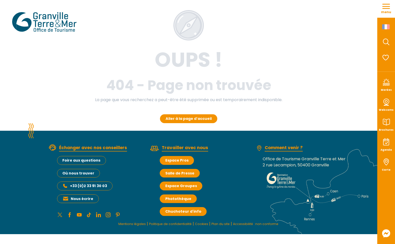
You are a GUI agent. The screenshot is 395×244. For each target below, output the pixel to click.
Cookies (202, 225)
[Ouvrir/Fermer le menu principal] (386, 9)
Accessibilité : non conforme (267, 225)
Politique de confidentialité (164, 225)
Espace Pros (177, 160)
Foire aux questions (81, 160)
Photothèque (178, 198)
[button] (386, 42)
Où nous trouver (78, 173)
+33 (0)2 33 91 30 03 (88, 185)
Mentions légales (118, 225)
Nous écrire (82, 198)
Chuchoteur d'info (183, 211)
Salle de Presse (179, 173)
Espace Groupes (181, 185)
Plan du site (224, 225)
